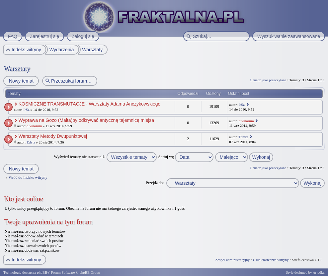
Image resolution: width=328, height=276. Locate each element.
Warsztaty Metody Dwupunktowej (53, 136)
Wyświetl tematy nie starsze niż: (105, 156)
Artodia (318, 272)
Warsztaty (17, 68)
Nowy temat (21, 81)
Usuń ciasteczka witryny (270, 260)
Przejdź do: (155, 182)
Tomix (243, 137)
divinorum (34, 126)
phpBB (42, 272)
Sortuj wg (185, 156)
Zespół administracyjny (232, 260)
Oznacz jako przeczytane (268, 80)
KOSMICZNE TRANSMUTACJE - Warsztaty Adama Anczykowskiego (90, 104)
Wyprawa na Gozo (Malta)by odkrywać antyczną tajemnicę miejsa (86, 120)
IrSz (26, 110)
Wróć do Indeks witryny (28, 177)
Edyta (31, 142)
